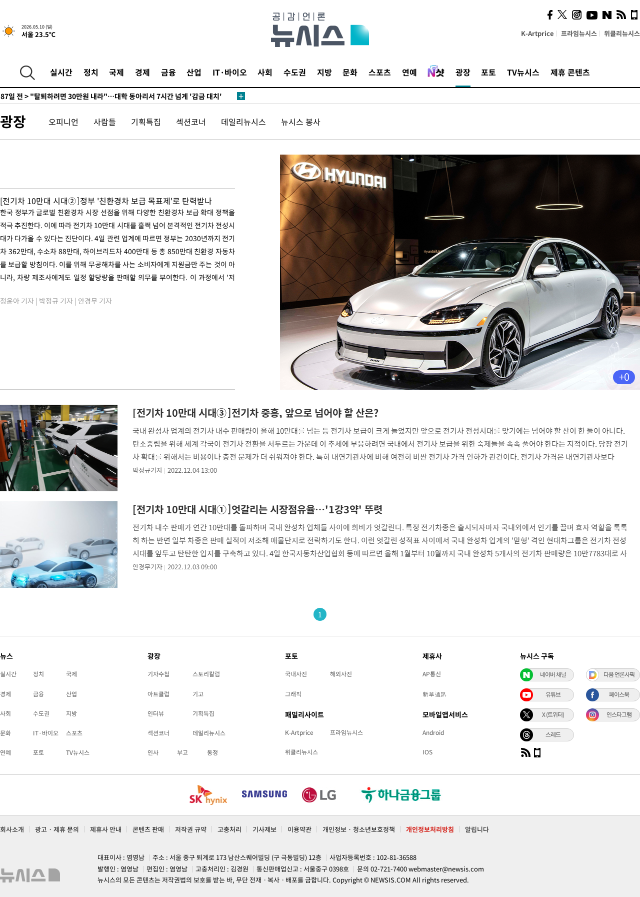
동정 (212, 752)
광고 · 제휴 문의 (57, 829)
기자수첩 (159, 673)
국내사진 (296, 673)
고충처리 (230, 829)
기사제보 (264, 829)
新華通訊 (434, 693)
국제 (116, 72)
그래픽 (293, 693)
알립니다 (477, 829)
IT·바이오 (229, 72)
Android (433, 732)
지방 (324, 72)
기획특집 (146, 122)
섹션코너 (191, 122)
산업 (194, 72)
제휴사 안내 (106, 829)
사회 (265, 72)
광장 (463, 72)
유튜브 (553, 694)
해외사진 (341, 673)
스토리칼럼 (206, 673)
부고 (182, 752)
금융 (168, 72)
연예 (409, 72)
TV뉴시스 (523, 72)
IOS (427, 751)
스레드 (553, 734)
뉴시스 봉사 (300, 122)
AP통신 (431, 673)
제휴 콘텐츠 (570, 72)
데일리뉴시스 (243, 122)
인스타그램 (619, 714)
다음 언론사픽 (619, 674)
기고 (198, 693)
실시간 (61, 72)
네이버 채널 (553, 674)
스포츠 (379, 72)
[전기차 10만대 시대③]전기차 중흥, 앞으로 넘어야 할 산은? (255, 412)
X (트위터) (553, 714)
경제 (142, 72)
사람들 (105, 122)
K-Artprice (537, 33)
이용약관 (300, 829)
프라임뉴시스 (579, 33)
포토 (488, 72)
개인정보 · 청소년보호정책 (358, 829)
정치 (91, 72)
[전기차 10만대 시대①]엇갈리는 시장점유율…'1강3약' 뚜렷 (257, 509)
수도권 (295, 72)
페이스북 (619, 694)
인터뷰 (156, 713)
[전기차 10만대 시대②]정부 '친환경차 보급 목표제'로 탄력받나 (106, 201)
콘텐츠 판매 (148, 829)
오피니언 (63, 122)
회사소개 (12, 829)
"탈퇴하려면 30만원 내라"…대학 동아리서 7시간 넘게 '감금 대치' (111, 96)
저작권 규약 (190, 829)
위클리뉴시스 (622, 33)
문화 (350, 72)
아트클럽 (159, 693)
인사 (153, 752)
